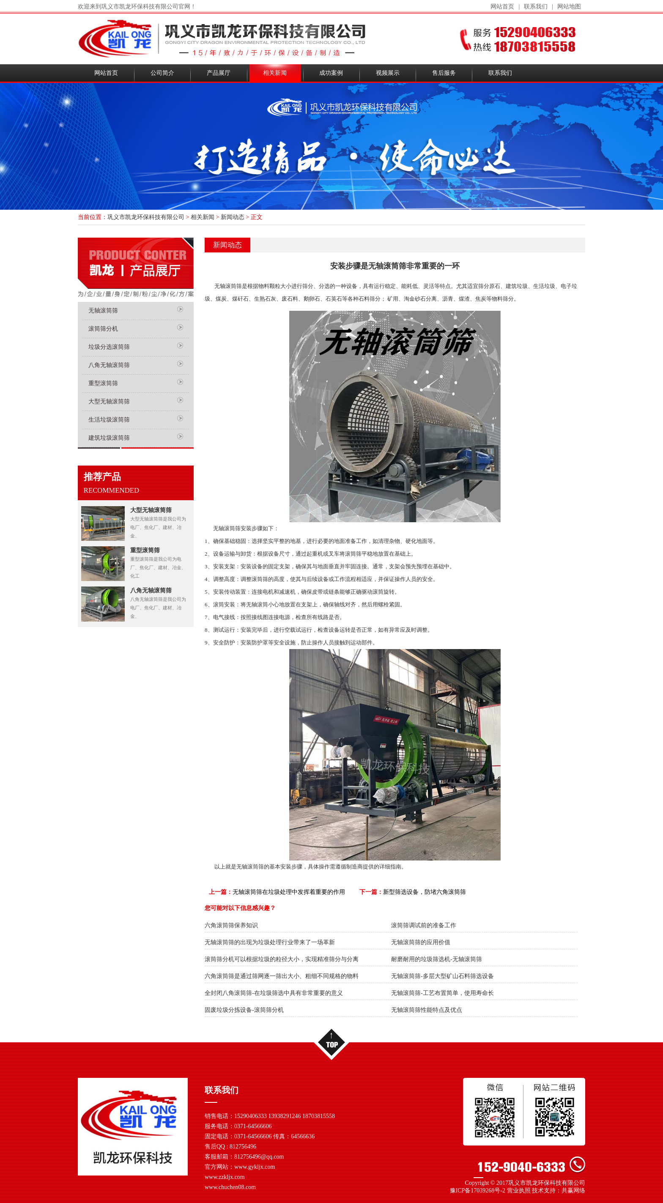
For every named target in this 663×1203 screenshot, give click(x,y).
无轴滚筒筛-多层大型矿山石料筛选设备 (442, 976)
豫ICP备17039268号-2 (477, 1190)
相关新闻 (275, 73)
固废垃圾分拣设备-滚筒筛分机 (244, 1010)
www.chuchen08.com (230, 1187)
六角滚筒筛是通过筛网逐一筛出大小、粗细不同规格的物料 (282, 976)
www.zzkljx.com (225, 1177)
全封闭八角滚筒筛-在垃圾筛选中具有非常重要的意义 (274, 993)
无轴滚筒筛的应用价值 (420, 942)
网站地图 (569, 6)
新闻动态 (232, 217)
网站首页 (502, 6)
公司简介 (162, 73)
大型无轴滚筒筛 (109, 401)
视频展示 (388, 73)
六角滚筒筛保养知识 (231, 925)
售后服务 (444, 73)
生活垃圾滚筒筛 (109, 420)
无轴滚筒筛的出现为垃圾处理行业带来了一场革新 (270, 942)
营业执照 (519, 1190)
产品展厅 (218, 73)
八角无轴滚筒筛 (109, 365)
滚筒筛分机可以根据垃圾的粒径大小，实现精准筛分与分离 (282, 959)
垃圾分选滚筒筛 (109, 347)
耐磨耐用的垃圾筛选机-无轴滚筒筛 (436, 959)
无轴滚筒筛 (103, 310)
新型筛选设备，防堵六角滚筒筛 (424, 892)
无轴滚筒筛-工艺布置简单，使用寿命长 (442, 993)
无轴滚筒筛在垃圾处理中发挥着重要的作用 (289, 892)
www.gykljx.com (254, 1167)
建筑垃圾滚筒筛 (109, 438)
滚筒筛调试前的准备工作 (423, 925)
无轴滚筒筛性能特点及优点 (426, 1010)
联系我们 (536, 6)
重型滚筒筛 (103, 383)
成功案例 (331, 73)
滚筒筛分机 (103, 329)
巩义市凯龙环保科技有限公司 (145, 217)
